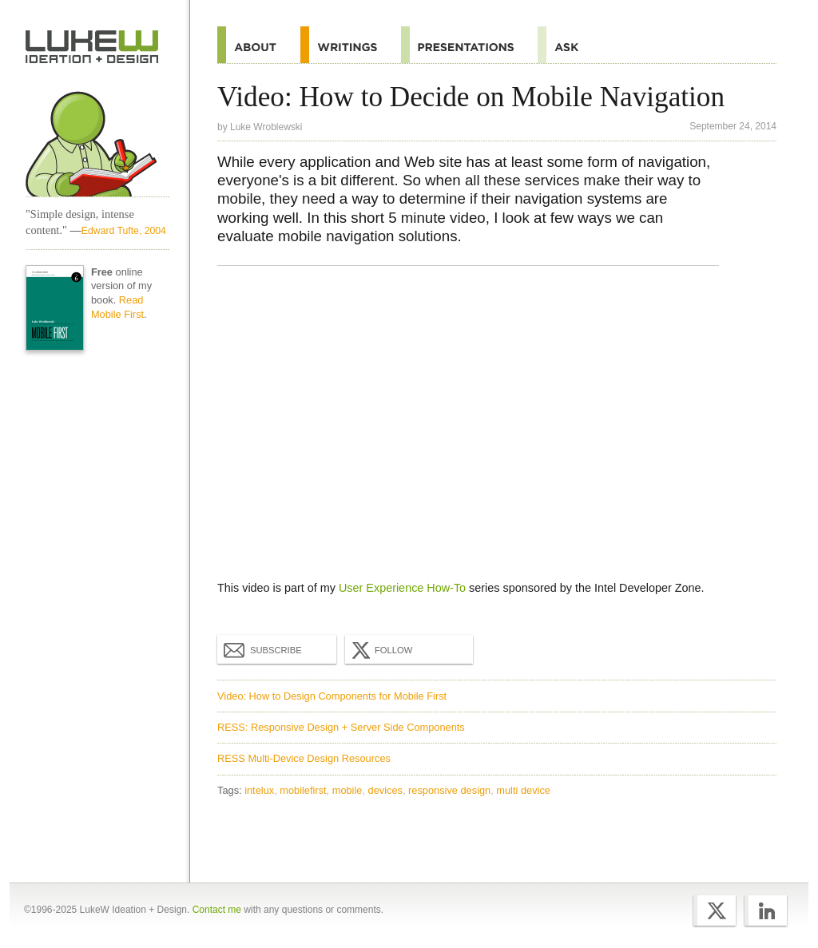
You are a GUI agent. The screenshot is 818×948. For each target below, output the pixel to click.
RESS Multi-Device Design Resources (304, 758)
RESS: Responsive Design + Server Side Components (341, 727)
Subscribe (263, 649)
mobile (347, 790)
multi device (523, 790)
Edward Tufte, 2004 (123, 230)
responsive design (449, 790)
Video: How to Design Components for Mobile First (332, 696)
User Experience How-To (402, 587)
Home (92, 47)
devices (385, 790)
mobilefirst (303, 790)
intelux (259, 790)
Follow (380, 650)
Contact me (217, 909)
